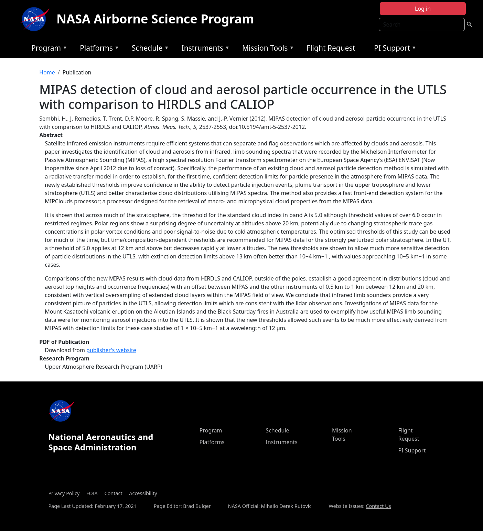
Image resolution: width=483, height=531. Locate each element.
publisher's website (111, 350)
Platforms (97, 49)
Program (47, 49)
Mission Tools (266, 49)
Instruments (204, 49)
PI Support (393, 49)
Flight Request (331, 48)
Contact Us (378, 506)
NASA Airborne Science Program (155, 18)
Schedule (148, 49)
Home (47, 72)
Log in (423, 8)
